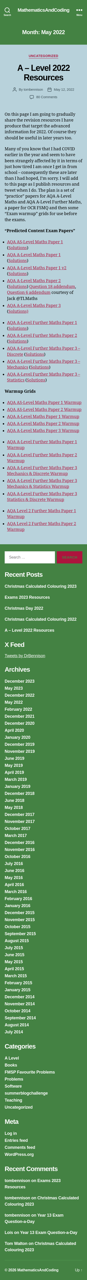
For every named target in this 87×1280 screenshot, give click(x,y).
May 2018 (14, 807)
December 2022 (20, 695)
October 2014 (17, 1011)
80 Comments (46, 97)
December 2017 (20, 814)
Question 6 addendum (29, 292)
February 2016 (18, 898)
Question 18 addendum (52, 286)
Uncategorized (43, 56)
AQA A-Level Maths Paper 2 (34, 281)
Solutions (17, 248)
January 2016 (17, 905)
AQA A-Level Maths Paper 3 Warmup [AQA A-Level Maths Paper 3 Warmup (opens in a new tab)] (43, 430)
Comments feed (20, 1147)
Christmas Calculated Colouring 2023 (41, 586)
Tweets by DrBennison (25, 655)
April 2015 (14, 968)
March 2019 (16, 779)
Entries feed (16, 1140)
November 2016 (20, 849)
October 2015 (17, 926)
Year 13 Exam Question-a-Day (48, 1232)
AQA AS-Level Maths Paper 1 (35, 242)
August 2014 (17, 1025)
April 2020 (14, 730)
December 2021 (20, 716)
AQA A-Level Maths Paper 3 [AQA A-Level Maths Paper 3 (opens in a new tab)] (34, 305)
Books (11, 1065)
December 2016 (20, 842)
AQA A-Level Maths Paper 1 (34, 255)
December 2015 (20, 912)
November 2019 (20, 751)
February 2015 (18, 983)
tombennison (33, 89)
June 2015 (14, 954)
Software (13, 1086)
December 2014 (20, 997)
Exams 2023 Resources (27, 597)
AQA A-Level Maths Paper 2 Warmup (43, 423)
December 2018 (20, 793)
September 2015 (20, 933)
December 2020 (20, 723)
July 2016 (14, 863)
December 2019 (20, 744)
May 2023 (14, 688)
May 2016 (14, 877)
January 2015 (17, 990)
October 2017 (17, 828)
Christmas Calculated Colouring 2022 (41, 619)
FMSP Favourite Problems (30, 1072)
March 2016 (16, 891)
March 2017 (16, 835)
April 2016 (14, 884)
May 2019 (14, 765)
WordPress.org (19, 1154)
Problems (14, 1079)
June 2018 (14, 800)
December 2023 (20, 681)
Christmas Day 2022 (24, 608)
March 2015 (16, 976)
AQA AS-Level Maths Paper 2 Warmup (44, 409)
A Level (12, 1058)
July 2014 (14, 1032)
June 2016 (14, 870)
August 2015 (17, 940)
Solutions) (18, 311)
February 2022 (18, 709)
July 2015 (14, 947)
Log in (11, 1133)
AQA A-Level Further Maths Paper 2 (42, 335)
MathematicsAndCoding (43, 9)
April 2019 (14, 772)
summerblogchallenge (26, 1093)
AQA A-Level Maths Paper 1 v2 (36, 268)
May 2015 (14, 961)
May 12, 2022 (64, 89)
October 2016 (17, 856)
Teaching (13, 1100)
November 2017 (20, 821)
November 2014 (20, 1004)
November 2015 (20, 919)
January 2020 (17, 737)
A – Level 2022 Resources (43, 72)
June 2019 (14, 758)
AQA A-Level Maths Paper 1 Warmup (43, 416)
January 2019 (17, 786)
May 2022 (14, 702)
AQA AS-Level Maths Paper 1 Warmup (44, 402)
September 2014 (20, 1018)
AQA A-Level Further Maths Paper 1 (42, 322)
